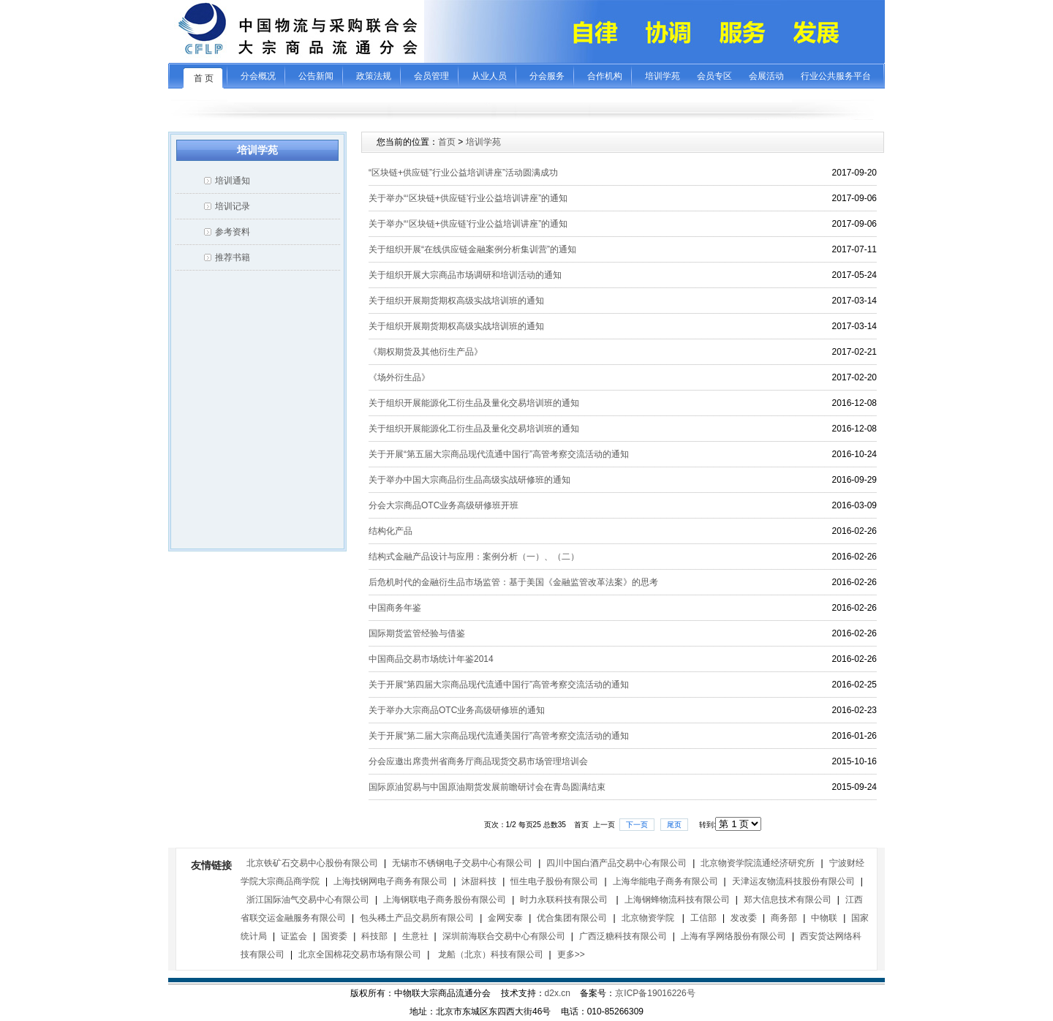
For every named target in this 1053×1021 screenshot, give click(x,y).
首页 (447, 142)
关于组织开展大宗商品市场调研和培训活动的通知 (465, 275)
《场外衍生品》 (399, 377)
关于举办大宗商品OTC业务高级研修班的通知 (457, 710)
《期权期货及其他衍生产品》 (426, 352)
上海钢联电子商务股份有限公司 (444, 899)
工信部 (703, 918)
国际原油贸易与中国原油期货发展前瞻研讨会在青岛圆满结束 (487, 787)
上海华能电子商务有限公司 (665, 881)
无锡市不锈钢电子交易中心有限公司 (462, 863)
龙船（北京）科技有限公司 (489, 954)
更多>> (571, 954)
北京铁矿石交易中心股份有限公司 (312, 863)
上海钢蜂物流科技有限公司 (677, 899)
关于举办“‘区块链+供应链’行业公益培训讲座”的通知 (468, 198)
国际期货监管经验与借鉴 (417, 633)
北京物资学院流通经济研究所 (758, 863)
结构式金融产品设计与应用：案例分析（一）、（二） (474, 556)
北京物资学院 (649, 918)
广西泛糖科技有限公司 (623, 936)
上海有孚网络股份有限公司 (733, 936)
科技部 (374, 936)
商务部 (784, 918)
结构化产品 (390, 531)
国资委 (334, 936)
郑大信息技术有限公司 (787, 899)
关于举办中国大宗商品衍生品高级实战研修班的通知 (469, 480)
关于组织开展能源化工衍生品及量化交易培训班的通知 (474, 403)
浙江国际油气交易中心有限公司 (307, 899)
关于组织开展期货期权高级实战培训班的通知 (456, 300)
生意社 (415, 936)
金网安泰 (505, 918)
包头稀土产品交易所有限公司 (417, 918)
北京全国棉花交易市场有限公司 (359, 954)
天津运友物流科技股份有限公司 (793, 881)
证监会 (294, 936)
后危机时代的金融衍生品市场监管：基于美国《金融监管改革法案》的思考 (513, 582)
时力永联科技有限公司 (565, 899)
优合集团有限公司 (572, 918)
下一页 (637, 825)
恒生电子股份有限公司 (554, 881)
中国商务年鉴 (395, 608)
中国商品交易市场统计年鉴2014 (431, 659)
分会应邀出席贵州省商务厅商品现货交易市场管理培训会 (478, 761)
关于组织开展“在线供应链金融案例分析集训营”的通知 (472, 249)
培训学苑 (483, 142)
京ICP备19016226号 (655, 993)
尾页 (674, 825)
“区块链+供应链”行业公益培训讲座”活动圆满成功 (463, 172)
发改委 (744, 918)
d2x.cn (557, 993)
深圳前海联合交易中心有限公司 (503, 936)
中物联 (824, 918)
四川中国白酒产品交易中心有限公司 (616, 863)
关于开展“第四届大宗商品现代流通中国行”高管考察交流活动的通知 (499, 684)
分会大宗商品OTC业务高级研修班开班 (443, 505)
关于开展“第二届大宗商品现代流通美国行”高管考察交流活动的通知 (499, 736)
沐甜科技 (479, 881)
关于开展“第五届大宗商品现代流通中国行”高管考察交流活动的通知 (499, 454)
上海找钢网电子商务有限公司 (390, 881)
